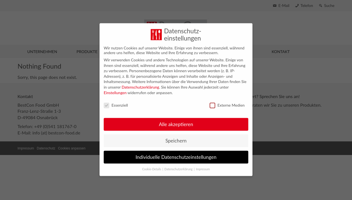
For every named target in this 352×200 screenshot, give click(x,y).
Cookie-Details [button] (152, 165)
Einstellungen (115, 88)
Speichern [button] (176, 136)
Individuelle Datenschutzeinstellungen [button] (176, 153)
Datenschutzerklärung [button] (178, 165)
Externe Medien (227, 101)
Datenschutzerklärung (140, 83)
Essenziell (116, 101)
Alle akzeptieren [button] (176, 120)
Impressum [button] (203, 165)
